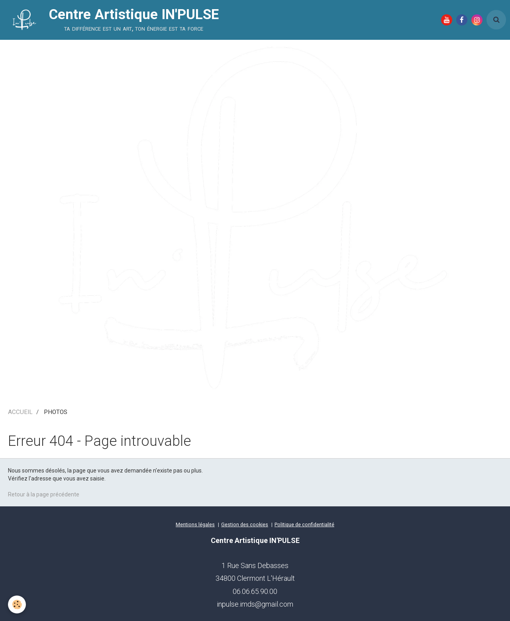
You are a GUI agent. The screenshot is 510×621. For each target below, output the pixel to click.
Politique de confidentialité (304, 524)
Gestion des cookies (244, 524)
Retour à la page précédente (43, 494)
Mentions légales (195, 524)
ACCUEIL (20, 412)
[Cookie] (17, 604)
